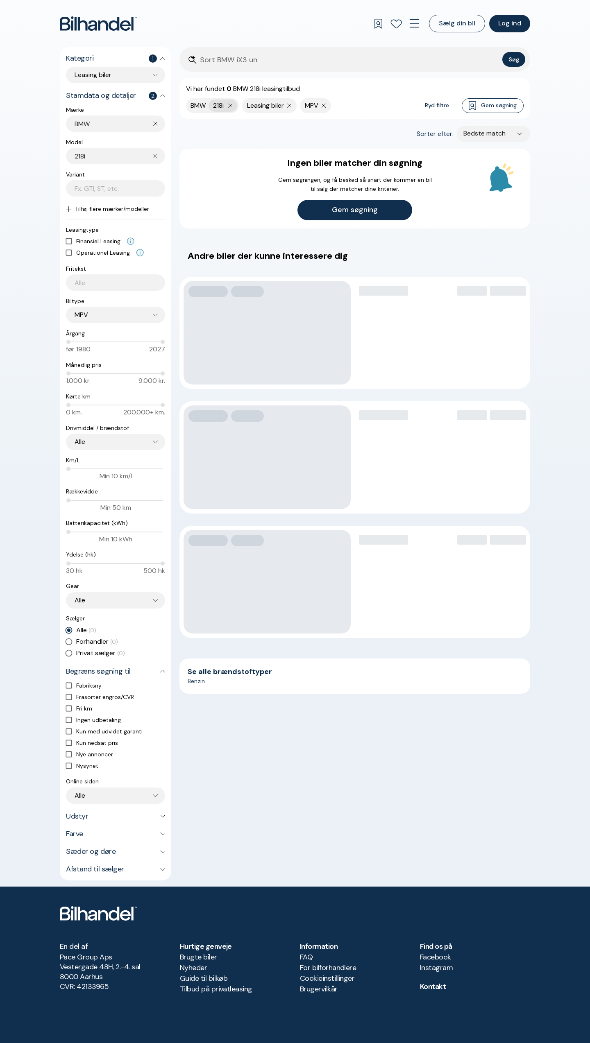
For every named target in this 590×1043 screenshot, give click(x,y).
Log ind (509, 23)
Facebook (435, 957)
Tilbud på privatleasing (216, 988)
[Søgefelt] (349, 60)
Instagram (436, 967)
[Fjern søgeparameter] (289, 106)
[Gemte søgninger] (378, 24)
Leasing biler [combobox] (93, 74)
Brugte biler (198, 957)
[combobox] (120, 124)
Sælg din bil (457, 23)
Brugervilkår (319, 988)
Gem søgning (493, 106)
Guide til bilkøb (203, 978)
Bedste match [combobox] (484, 133)
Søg (514, 59)
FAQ (306, 957)
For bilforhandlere (328, 967)
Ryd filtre (437, 105)
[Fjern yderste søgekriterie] (230, 106)
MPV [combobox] (81, 314)
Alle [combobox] (80, 441)
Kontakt (433, 986)
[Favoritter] (396, 24)
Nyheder (193, 967)
